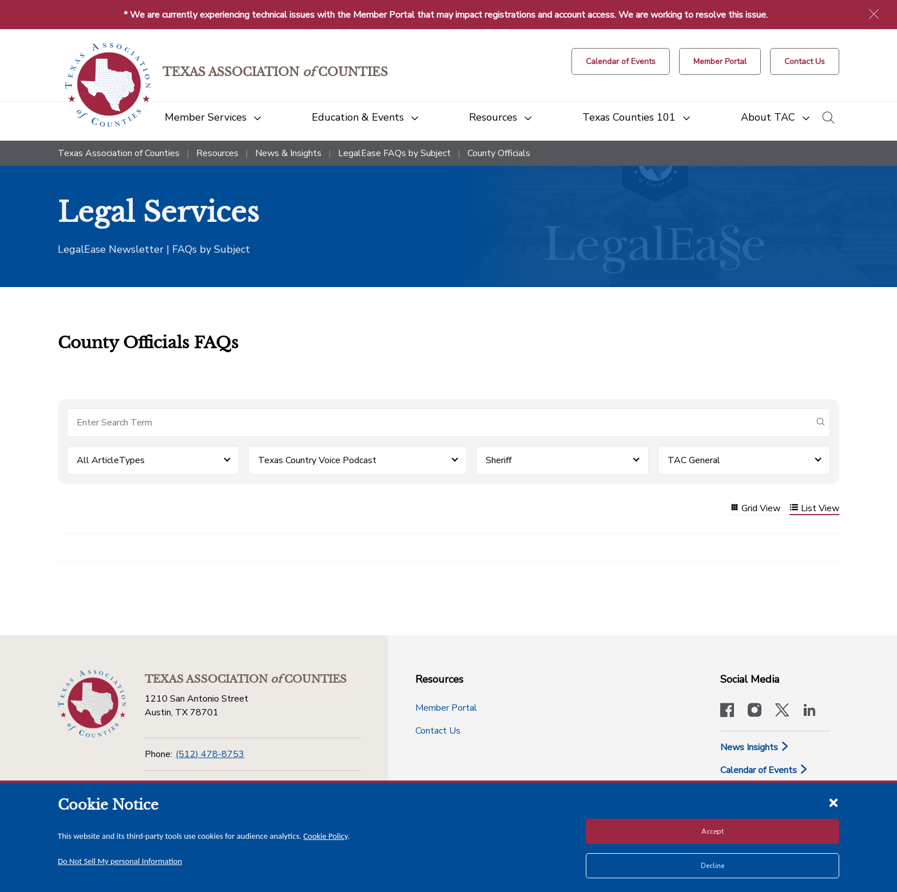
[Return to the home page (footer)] (92, 704)
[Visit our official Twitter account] (782, 711)
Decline (712, 865)
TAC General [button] (694, 460)
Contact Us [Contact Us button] (438, 730)
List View (814, 509)
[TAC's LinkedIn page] (809, 711)
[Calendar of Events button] (620, 61)
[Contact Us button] (804, 61)
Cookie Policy (325, 836)
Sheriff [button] (498, 460)
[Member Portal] (720, 61)
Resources (217, 153)
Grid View (755, 509)
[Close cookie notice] (833, 802)
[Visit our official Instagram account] (754, 711)
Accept (712, 831)
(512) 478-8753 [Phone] (210, 754)
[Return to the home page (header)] (108, 85)
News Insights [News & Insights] (754, 747)
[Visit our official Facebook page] (727, 711)
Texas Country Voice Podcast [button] (317, 460)
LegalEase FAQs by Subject (394, 153)
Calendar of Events (764, 770)
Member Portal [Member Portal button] (446, 708)
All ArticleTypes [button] (111, 460)
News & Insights (288, 153)
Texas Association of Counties (119, 153)
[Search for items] (439, 422)
